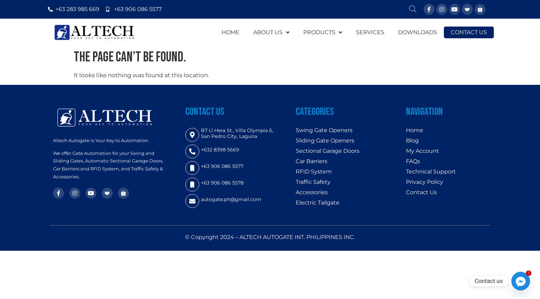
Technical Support (431, 171)
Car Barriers (311, 161)
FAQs (413, 161)
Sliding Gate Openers (325, 140)
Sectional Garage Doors (327, 151)
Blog (412, 140)
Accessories (312, 192)
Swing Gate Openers (324, 130)
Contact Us (421, 192)
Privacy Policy (424, 182)
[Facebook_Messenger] (520, 281)
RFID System (314, 171)
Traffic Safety (313, 182)
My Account (422, 151)
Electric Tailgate (317, 202)
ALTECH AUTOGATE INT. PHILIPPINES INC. (297, 237)
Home (414, 130)
